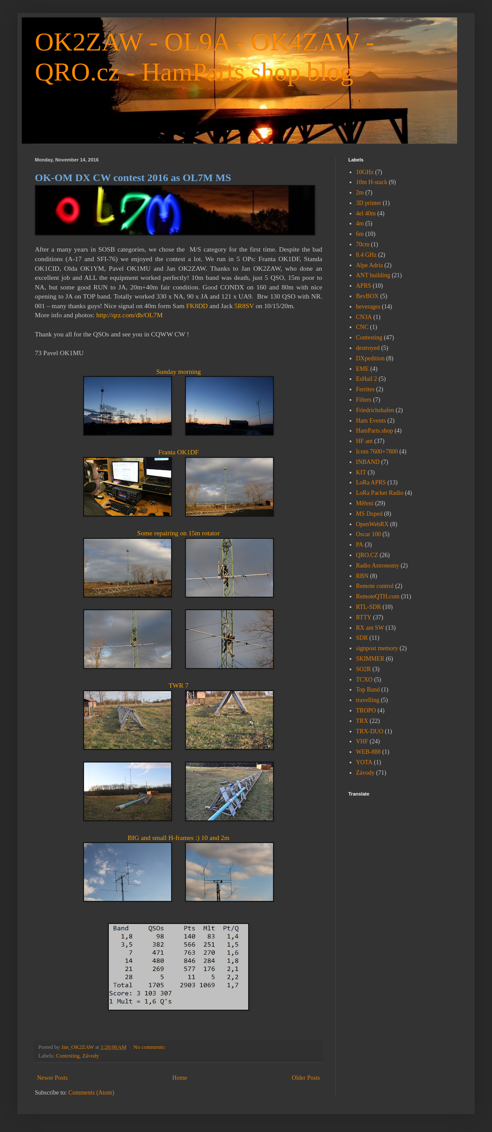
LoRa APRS (371, 482)
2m (360, 192)
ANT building (373, 275)
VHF (362, 741)
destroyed (368, 348)
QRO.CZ (367, 555)
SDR (362, 638)
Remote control (375, 586)
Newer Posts (52, 1078)
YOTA (364, 762)
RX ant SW (370, 628)
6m (360, 234)
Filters (364, 399)
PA (360, 544)
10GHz (365, 172)
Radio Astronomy (377, 565)
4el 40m (366, 213)
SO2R (363, 669)
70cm (363, 244)
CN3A (364, 317)
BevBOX (367, 296)
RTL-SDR (368, 607)
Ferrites (365, 389)
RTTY (364, 617)
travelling (368, 700)
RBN (362, 576)
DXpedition (370, 358)
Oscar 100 (368, 534)
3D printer (368, 203)
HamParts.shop (374, 430)
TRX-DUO (370, 731)
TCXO (364, 679)
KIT (361, 472)
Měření (365, 503)
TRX (362, 721)
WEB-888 (368, 752)
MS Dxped (369, 514)
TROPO (366, 710)
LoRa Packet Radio (380, 493)
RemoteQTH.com (378, 596)
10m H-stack (372, 182)
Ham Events (371, 420)
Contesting (68, 1056)
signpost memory (377, 648)
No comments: (150, 1047)
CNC (362, 327)
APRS (363, 285)
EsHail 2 (366, 379)
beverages (368, 306)
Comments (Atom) (91, 1092)
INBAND (368, 462)
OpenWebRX (372, 524)
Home (179, 1078)
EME (362, 369)
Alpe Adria (369, 265)
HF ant (364, 441)
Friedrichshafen (375, 410)
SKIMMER (370, 658)
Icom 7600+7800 (377, 451)
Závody (90, 1056)
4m (360, 223)
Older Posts (306, 1078)
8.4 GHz (366, 255)
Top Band (368, 689)
